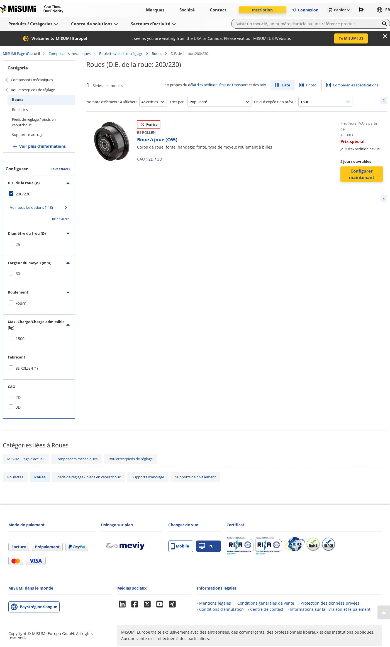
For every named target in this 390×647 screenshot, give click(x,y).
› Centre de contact (265, 609)
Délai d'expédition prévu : (275, 101)
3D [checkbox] (18, 407)
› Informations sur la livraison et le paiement (328, 609)
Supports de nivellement (195, 476)
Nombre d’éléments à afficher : (111, 101)
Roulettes (20, 109)
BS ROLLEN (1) (27, 368)
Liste (286, 85)
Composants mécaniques (69, 53)
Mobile (180, 546)
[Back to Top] (383, 612)
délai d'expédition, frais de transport (218, 84)
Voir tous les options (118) (31, 207)
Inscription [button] (262, 10)
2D (150, 159)
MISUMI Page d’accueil (21, 53)
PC (206, 546)
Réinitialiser (60, 219)
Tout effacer (60, 169)
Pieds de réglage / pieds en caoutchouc (34, 122)
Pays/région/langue (38, 606)
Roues (157, 53)
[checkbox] (39, 194)
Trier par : (177, 101)
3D (159, 159)
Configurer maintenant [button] (361, 174)
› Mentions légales (214, 603)
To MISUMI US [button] (351, 38)
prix (263, 84)
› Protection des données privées (328, 603)
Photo (311, 85)
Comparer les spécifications (355, 85)
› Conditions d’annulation (220, 609)
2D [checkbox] (18, 397)
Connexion (304, 10)
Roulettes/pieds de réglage (121, 53)
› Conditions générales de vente (264, 603)
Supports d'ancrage (28, 134)
